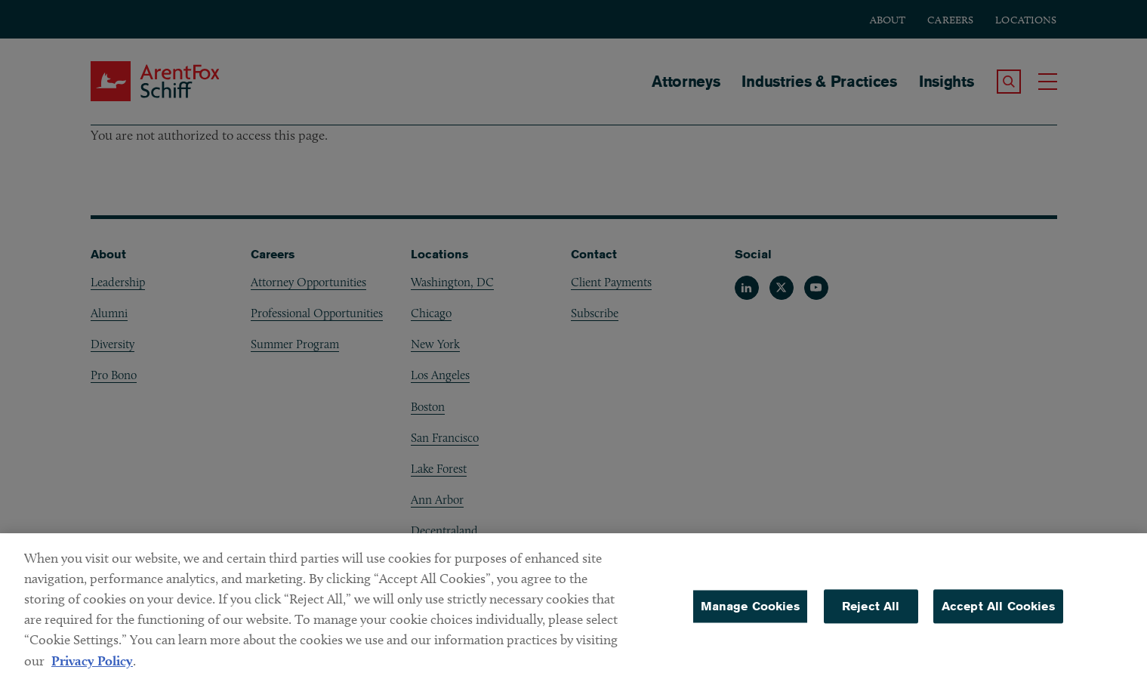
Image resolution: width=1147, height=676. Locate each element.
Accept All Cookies (998, 611)
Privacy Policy (92, 666)
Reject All (871, 611)
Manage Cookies (750, 611)
